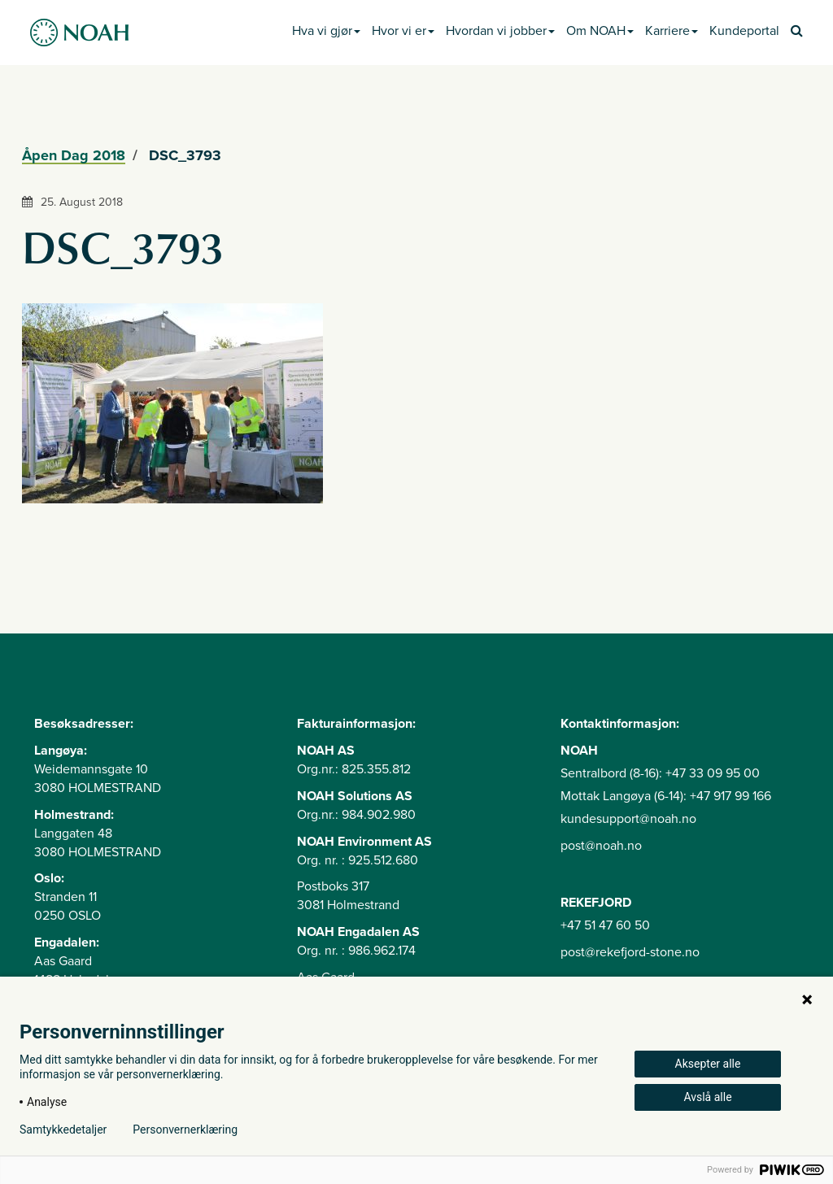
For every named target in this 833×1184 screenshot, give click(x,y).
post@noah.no (601, 846)
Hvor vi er (403, 31)
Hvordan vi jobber (500, 31)
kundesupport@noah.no (628, 819)
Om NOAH (600, 31)
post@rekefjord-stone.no (630, 952)
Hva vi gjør (326, 31)
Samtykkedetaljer (63, 1129)
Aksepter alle (708, 1063)
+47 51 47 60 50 (605, 925)
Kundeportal (744, 31)
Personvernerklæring (185, 1129)
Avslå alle (707, 1096)
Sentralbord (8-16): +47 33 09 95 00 (660, 773)
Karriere (671, 31)
